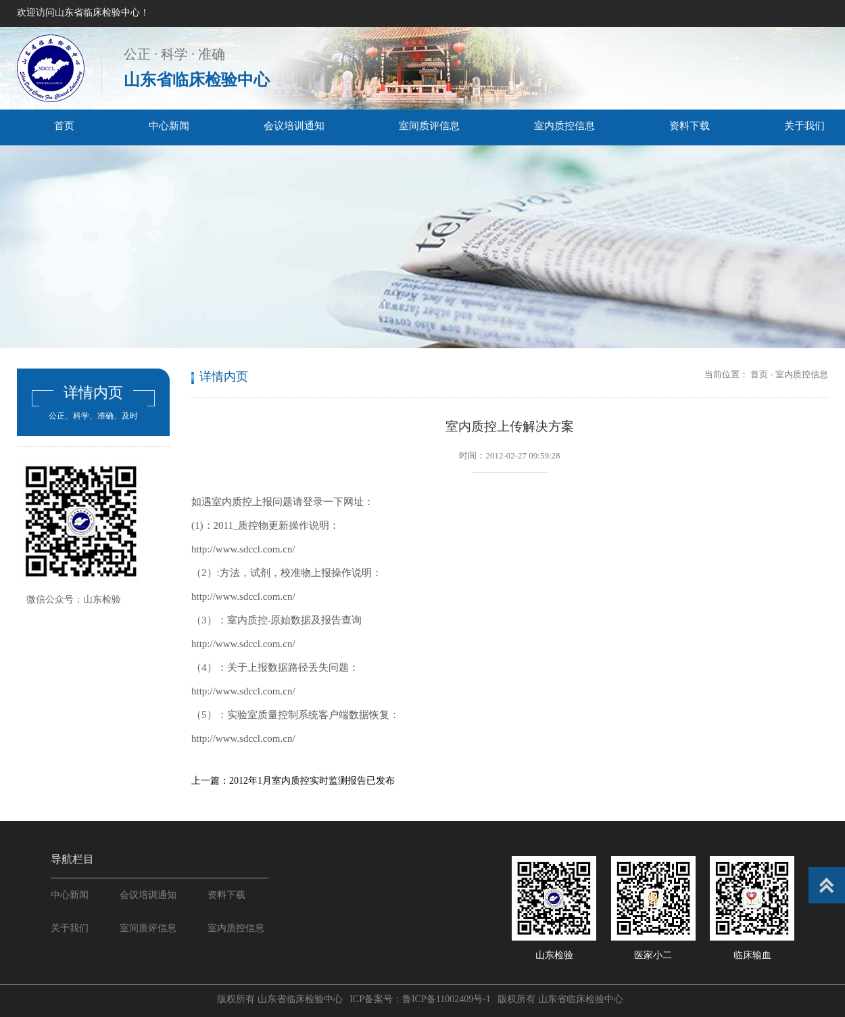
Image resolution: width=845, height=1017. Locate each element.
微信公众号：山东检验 (73, 599)
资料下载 (689, 125)
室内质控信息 (564, 125)
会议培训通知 (294, 125)
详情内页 (93, 392)
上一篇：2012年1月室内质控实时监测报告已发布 (293, 781)
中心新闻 (169, 125)
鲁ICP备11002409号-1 (446, 999)
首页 (64, 125)
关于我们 (70, 928)
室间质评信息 (429, 125)
